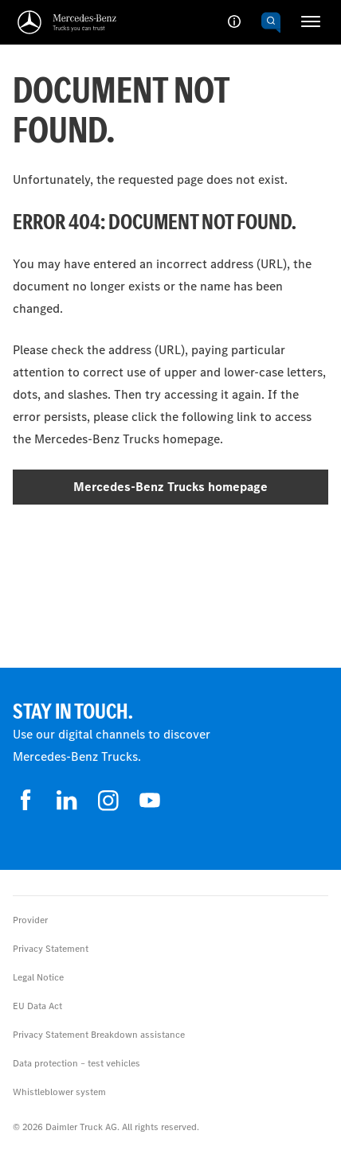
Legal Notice (38, 977)
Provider (30, 920)
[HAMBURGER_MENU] (311, 21)
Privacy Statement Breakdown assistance (99, 1034)
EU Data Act (37, 1006)
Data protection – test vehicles (76, 1063)
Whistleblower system (59, 1092)
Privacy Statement (50, 948)
